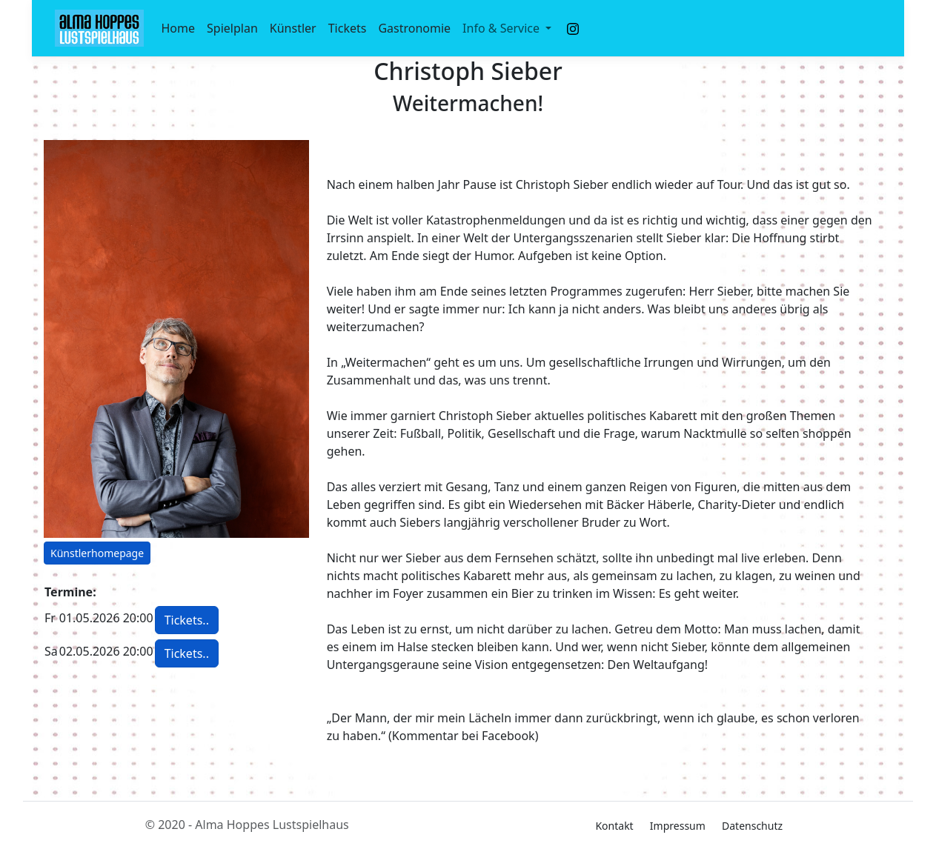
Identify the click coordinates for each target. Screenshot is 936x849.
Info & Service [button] (502, 28)
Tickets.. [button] (187, 620)
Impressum (678, 826)
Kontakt (614, 826)
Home (179, 28)
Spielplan (232, 28)
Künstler (293, 28)
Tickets (347, 28)
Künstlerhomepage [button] (97, 553)
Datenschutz (752, 826)
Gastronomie (414, 28)
